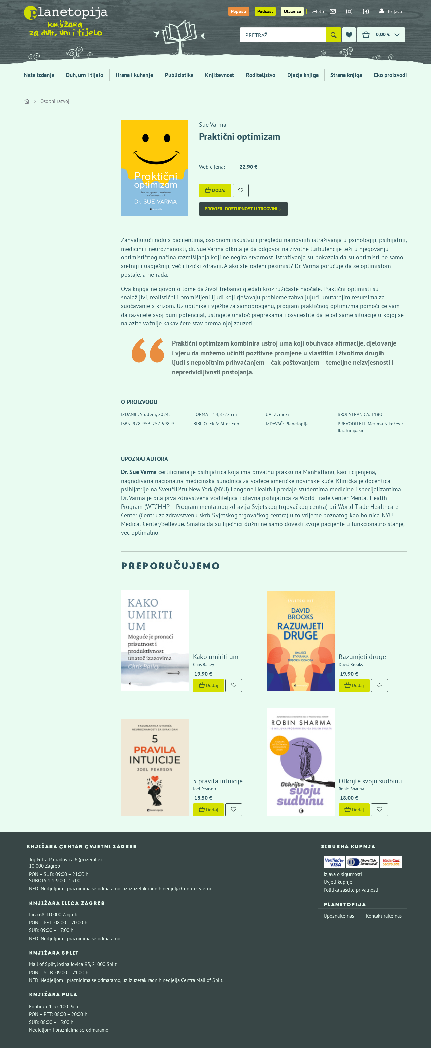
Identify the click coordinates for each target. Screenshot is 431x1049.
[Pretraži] (333, 34)
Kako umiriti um (196, 625)
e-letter (324, 11)
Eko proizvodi (390, 75)
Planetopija (297, 424)
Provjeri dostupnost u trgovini (243, 209)
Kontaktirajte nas (384, 851)
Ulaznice (292, 11)
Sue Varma (212, 124)
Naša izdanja (39, 75)
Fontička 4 (40, 941)
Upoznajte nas (339, 851)
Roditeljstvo (260, 75)
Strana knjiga (346, 75)
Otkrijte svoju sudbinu (351, 716)
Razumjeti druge (343, 625)
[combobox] (283, 34)
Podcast (265, 11)
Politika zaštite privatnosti (351, 825)
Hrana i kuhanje (134, 75)
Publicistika (179, 75)
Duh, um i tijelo (84, 75)
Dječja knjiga (303, 75)
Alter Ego (229, 424)
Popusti (238, 11)
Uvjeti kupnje (338, 817)
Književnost (219, 75)
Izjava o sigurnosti (343, 809)
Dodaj (215, 190)
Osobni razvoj (54, 101)
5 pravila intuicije (198, 716)
